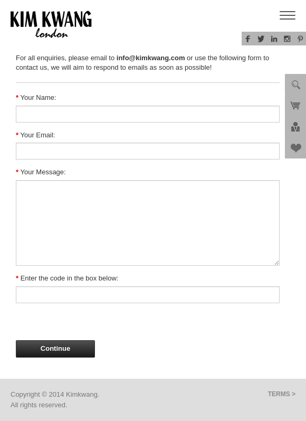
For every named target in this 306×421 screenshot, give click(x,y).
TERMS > (281, 394)
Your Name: (36, 97)
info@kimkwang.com (151, 58)
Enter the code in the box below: (67, 278)
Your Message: (41, 172)
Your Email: (35, 135)
